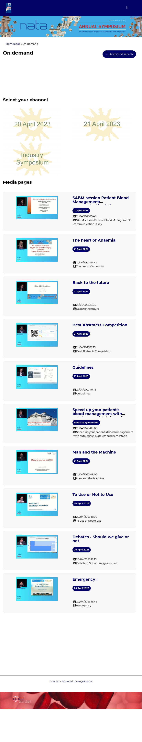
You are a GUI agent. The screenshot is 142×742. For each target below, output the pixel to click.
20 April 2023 (81, 503)
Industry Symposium (86, 422)
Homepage (13, 43)
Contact (55, 681)
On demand (30, 43)
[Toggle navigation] (127, 8)
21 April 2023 (81, 210)
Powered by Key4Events (71, 684)
